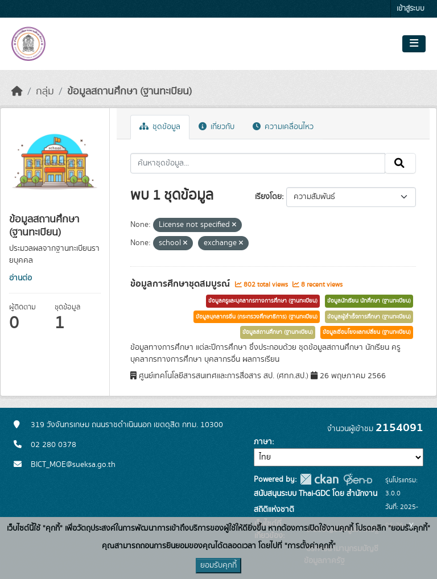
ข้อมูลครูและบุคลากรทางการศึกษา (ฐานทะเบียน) (263, 301)
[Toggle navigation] (414, 43)
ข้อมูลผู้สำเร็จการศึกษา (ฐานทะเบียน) (369, 317)
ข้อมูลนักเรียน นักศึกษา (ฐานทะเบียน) (369, 301)
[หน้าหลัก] (17, 91)
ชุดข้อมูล (159, 127)
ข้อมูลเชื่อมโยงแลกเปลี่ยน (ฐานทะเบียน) (367, 332)
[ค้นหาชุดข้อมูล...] (258, 163)
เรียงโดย (268, 196)
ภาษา (263, 442)
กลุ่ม (45, 91)
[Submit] (400, 163)
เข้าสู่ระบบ (410, 8)
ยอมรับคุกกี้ (218, 565)
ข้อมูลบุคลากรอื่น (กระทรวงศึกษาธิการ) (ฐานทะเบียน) (257, 317)
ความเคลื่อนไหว (283, 127)
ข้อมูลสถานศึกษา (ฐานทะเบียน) (129, 91)
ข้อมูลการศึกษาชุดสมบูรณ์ (181, 283)
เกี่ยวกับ (216, 127)
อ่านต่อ (20, 278)
